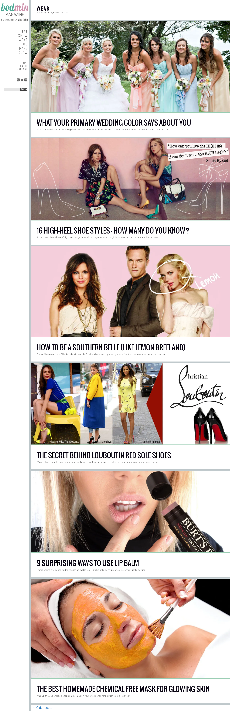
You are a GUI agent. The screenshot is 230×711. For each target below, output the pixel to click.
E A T (24, 31)
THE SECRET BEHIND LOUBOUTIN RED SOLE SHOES (104, 455)
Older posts (42, 708)
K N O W (22, 52)
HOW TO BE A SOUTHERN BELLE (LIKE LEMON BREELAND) (111, 347)
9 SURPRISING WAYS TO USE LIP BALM (88, 563)
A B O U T (23, 66)
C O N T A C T (22, 68)
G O (25, 44)
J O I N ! (24, 63)
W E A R (23, 39)
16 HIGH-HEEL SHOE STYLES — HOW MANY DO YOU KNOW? (113, 230)
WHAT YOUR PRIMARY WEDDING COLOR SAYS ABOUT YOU (114, 122)
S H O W (22, 35)
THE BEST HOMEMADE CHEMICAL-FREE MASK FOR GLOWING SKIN (123, 689)
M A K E (23, 48)
